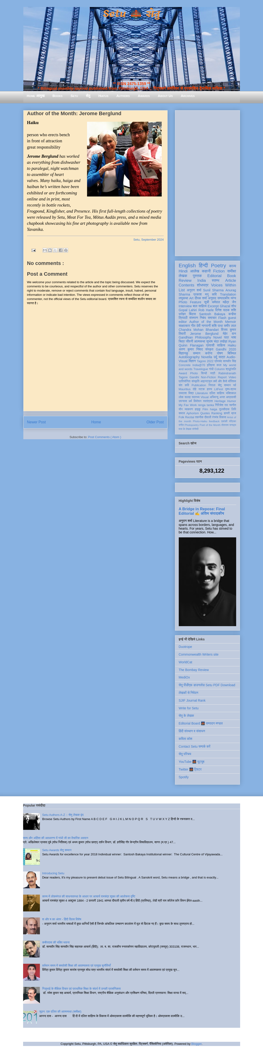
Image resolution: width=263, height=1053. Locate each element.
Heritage (220, 401)
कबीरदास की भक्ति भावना (56, 942)
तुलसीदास (224, 409)
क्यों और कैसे (220, 381)
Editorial (214, 276)
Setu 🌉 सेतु (131, 13)
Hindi (183, 271)
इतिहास (211, 365)
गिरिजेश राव (221, 405)
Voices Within (223, 285)
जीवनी (189, 341)
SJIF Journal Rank (192, 700)
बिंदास (192, 314)
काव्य (232, 266)
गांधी (211, 369)
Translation (228, 294)
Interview (185, 306)
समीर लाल (230, 326)
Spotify (184, 777)
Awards (144, 96)
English (187, 265)
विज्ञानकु (183, 353)
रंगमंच (215, 417)
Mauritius (185, 389)
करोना (208, 353)
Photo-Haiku (200, 421)
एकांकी (224, 421)
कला (219, 365)
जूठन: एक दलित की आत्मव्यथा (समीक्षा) (60, 1011)
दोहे (194, 389)
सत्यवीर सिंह (229, 361)
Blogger (196, 1044)
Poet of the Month (210, 425)
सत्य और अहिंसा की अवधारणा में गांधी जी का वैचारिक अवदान (55, 838)
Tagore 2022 (205, 361)
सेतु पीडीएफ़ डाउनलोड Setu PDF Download (207, 685)
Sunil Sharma (213, 290)
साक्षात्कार (184, 326)
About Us (165, 96)
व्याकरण (189, 409)
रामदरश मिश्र (186, 393)
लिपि (233, 409)
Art (191, 298)
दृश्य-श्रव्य (230, 389)
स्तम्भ (215, 280)
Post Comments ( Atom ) (104, 437)
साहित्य (221, 345)
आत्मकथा (199, 341)
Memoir (230, 322)
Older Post (155, 422)
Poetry (218, 265)
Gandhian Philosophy (195, 337)
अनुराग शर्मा (194, 290)
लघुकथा (183, 298)
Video (232, 377)
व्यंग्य (233, 298)
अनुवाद (212, 298)
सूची (206, 302)
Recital (189, 417)
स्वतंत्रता (208, 401)
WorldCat (185, 662)
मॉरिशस (232, 381)
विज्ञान (192, 361)
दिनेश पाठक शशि (225, 310)
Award (183, 373)
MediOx (184, 677)
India (201, 280)
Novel (217, 337)
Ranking (216, 413)
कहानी (206, 271)
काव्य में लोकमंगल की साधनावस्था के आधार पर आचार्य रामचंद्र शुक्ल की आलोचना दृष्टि (88, 896)
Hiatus (103, 96)
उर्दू (215, 357)
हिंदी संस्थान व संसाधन (192, 731)
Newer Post (36, 422)
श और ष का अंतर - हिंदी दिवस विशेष (61, 919)
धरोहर (182, 314)
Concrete (185, 365)
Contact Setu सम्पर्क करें (194, 746)
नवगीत (232, 405)
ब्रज (233, 413)
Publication (199, 385)
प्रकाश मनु (201, 294)
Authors (123, 96)
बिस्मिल (232, 353)
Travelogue (200, 369)
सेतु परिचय (185, 754)
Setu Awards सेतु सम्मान (56, 850)
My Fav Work (188, 405)
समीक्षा (231, 271)
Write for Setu (189, 708)
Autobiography (189, 357)
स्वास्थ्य (196, 397)
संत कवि (184, 385)
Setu (74, 96)
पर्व (234, 385)
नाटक (202, 389)
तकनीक (199, 417)
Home (96, 422)
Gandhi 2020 (226, 349)
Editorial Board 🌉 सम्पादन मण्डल (201, 723)
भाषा (233, 337)
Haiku (232, 345)
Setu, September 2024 (148, 239)
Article (230, 280)
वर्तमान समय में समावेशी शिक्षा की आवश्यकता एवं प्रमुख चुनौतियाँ (76, 965)
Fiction (218, 271)
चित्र (182, 341)
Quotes (205, 413)
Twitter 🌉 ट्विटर (190, 769)
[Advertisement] (207, 182)
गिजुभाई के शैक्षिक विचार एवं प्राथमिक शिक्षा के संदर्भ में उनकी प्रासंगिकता (81, 988)
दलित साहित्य (217, 393)
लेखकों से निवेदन (188, 693)
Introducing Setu (53, 873)
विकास (222, 417)
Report (222, 377)
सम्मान (196, 353)
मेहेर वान (229, 334)
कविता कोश (185, 739)
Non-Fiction (208, 377)
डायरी (227, 413)
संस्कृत (209, 349)
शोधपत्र (202, 285)
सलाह (188, 397)
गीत (193, 326)
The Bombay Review (194, 670)
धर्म (190, 401)
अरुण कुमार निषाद (191, 349)
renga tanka (206, 405)
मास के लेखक (185, 429)
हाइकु (197, 409)
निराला (211, 385)
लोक (181, 397)
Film (205, 409)
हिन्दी (203, 265)
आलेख (194, 271)
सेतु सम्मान (224, 385)
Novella (206, 357)
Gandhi (194, 377)
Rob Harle (206, 310)
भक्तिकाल (231, 393)
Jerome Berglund (204, 334)
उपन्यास (183, 401)
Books (58, 96)
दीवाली (207, 417)
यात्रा (222, 357)
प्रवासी (210, 345)
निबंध (203, 318)
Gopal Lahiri (188, 310)
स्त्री (212, 373)
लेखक (183, 276)
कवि (214, 294)
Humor (231, 401)
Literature (201, 393)
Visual (205, 397)
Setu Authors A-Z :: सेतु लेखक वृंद (63, 815)
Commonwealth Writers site (199, 654)
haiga (213, 409)
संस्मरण (193, 318)
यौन (181, 409)
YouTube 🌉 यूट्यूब (191, 762)
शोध (233, 306)
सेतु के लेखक (186, 715)
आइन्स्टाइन (206, 381)
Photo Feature (190, 302)
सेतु (88, 96)
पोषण (220, 353)
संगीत (181, 425)
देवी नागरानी (203, 326)
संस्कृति (196, 381)
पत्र (226, 337)
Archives (188, 96)
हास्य (209, 389)
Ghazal (225, 306)
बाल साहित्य (200, 306)
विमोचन (197, 401)
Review (185, 280)
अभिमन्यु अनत (217, 397)
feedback (214, 421)
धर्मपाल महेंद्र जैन (224, 302)
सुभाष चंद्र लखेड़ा (216, 341)
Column (220, 369)
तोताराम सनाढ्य (228, 425)
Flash (222, 318)
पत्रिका (232, 421)
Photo (194, 373)
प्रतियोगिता (185, 381)
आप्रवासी (231, 397)
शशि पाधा (217, 326)
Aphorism (192, 413)
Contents (186, 285)
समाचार (212, 318)
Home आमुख (36, 96)
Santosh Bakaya (212, 314)
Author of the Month (206, 322)
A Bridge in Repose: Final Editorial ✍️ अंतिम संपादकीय (202, 511)
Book (231, 276)
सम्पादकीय (223, 298)
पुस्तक (197, 276)
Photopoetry (192, 425)
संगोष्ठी (195, 429)
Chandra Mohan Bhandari (199, 330)
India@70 (199, 365)
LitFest (218, 389)
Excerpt (213, 306)
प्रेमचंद (218, 361)
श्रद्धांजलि (231, 369)
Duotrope (185, 647)
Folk (181, 417)
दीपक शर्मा (201, 298)
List (182, 290)
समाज (182, 413)
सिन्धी (204, 373)
